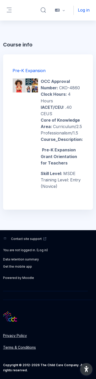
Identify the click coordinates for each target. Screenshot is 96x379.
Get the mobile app (17, 266)
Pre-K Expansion (29, 70)
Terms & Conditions (19, 347)
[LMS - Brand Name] (48, 316)
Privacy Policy (15, 335)
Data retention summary (21, 259)
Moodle (28, 278)
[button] (43, 10)
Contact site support (29, 239)
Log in (84, 10)
